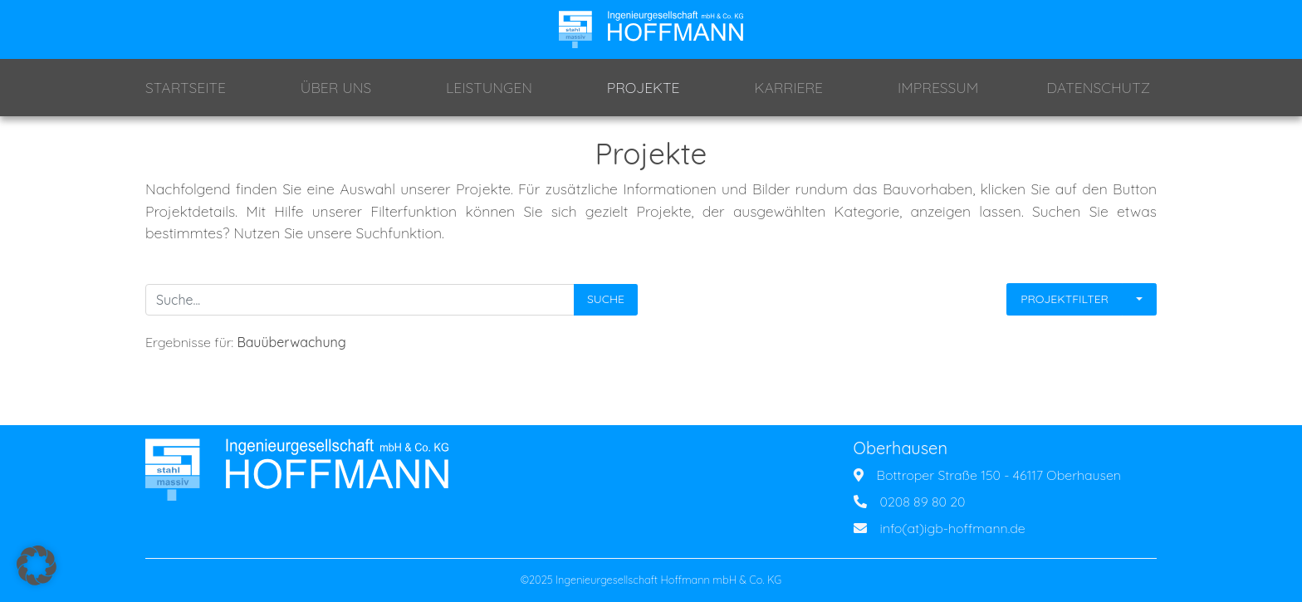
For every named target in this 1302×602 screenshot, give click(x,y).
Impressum (938, 87)
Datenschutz (1098, 87)
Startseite (185, 87)
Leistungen (489, 87)
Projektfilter (1065, 298)
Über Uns (336, 87)
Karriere (788, 87)
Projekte (643, 87)
